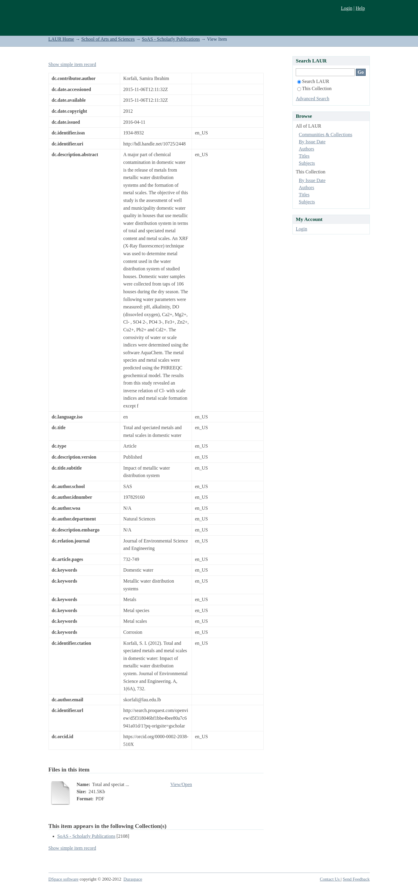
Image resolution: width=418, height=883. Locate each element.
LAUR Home (61, 39)
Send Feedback (356, 879)
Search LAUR (313, 81)
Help (360, 8)
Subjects (307, 163)
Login (346, 8)
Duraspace (132, 879)
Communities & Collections (325, 134)
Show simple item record (72, 64)
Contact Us (330, 879)
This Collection (314, 88)
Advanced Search (312, 98)
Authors (306, 148)
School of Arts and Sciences (108, 39)
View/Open (181, 784)
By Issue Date (312, 141)
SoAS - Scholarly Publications (171, 39)
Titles (304, 156)
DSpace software (63, 879)
